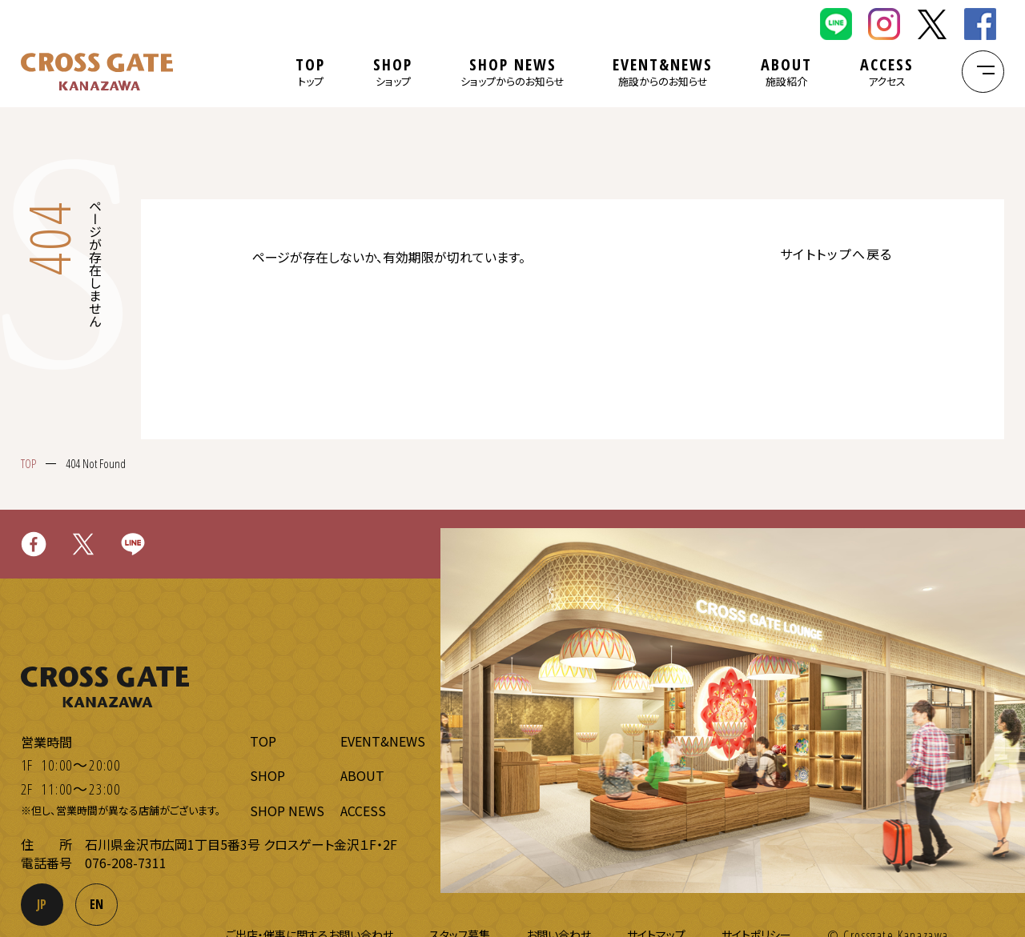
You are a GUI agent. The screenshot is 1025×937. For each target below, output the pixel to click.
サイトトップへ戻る (836, 253)
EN (96, 904)
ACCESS (887, 71)
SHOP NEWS (512, 71)
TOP (310, 71)
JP (41, 904)
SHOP (392, 71)
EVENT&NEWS (663, 71)
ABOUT (786, 71)
